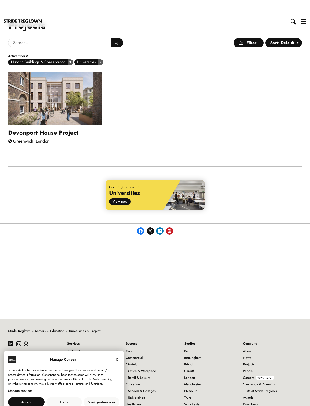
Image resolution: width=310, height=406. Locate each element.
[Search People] (117, 26)
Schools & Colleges (142, 374)
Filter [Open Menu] (251, 27)
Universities (77, 314)
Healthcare (133, 388)
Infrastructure (135, 394)
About (247, 334)
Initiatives (250, 401)
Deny (64, 385)
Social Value (251, 394)
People (248, 354)
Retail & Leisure (139, 361)
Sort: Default (282, 27)
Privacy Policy (76, 396)
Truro (188, 381)
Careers (258, 361)
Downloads (251, 388)
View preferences (101, 385)
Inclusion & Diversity (260, 368)
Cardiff (189, 354)
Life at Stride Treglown (261, 374)
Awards (248, 381)
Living (130, 401)
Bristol (188, 348)
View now (119, 185)
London (189, 361)
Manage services (20, 374)
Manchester (192, 368)
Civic (129, 334)
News (247, 341)
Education (57, 314)
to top (302, 399)
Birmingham (192, 341)
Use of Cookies (52, 396)
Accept (26, 385)
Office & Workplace (142, 354)
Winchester (192, 388)
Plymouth (190, 374)
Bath (187, 334)
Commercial (134, 341)
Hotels (132, 348)
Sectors (40, 314)
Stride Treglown (19, 314)
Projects (248, 348)
